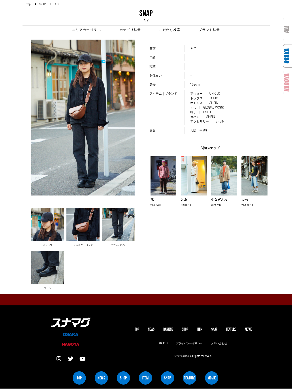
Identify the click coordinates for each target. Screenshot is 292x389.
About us (163, 343)
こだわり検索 (170, 30)
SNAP (214, 329)
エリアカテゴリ (84, 30)
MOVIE (248, 329)
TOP (136, 329)
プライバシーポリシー (189, 343)
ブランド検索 (211, 30)
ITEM (199, 329)
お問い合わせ (219, 343)
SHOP (185, 329)
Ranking (168, 329)
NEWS (151, 329)
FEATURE (231, 329)
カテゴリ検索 (129, 30)
